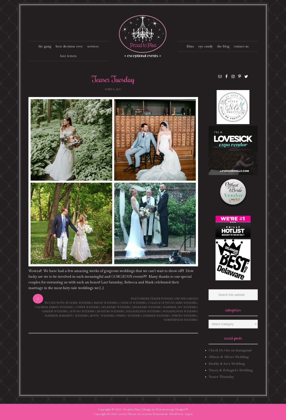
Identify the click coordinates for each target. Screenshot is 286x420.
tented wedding (185, 315)
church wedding (133, 302)
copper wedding (87, 307)
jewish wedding (83, 311)
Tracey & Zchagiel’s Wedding (231, 370)
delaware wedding (116, 307)
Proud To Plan (143, 36)
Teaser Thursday (221, 377)
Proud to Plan (131, 409)
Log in (189, 414)
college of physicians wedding (173, 302)
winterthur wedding (180, 319)
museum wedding (111, 311)
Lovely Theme (127, 414)
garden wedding (55, 311)
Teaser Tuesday (113, 79)
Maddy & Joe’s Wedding (227, 364)
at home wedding (79, 302)
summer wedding (156, 315)
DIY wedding (187, 307)
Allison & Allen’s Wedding (229, 357)
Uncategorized (186, 298)
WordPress (176, 414)
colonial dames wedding (54, 307)
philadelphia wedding (143, 311)
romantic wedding (74, 315)
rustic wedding (102, 315)
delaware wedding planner (154, 307)
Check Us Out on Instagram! (230, 350)
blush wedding (106, 302)
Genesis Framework (154, 414)
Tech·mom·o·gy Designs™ (172, 409)
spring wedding (129, 315)
